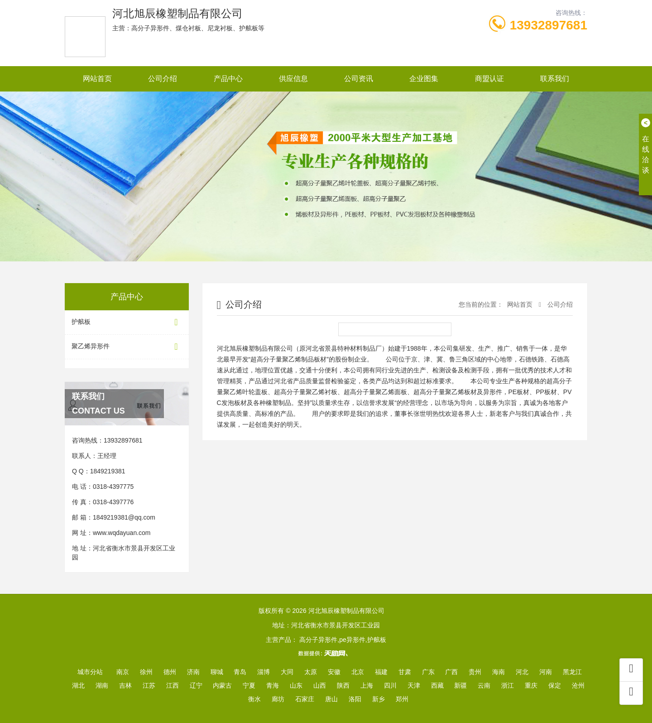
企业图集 (423, 78)
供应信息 (293, 78)
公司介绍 (162, 78)
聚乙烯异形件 (127, 347)
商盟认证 (489, 78)
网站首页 (97, 78)
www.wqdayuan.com (122, 532)
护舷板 (127, 322)
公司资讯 (358, 78)
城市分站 (90, 671)
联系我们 (554, 78)
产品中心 (228, 78)
